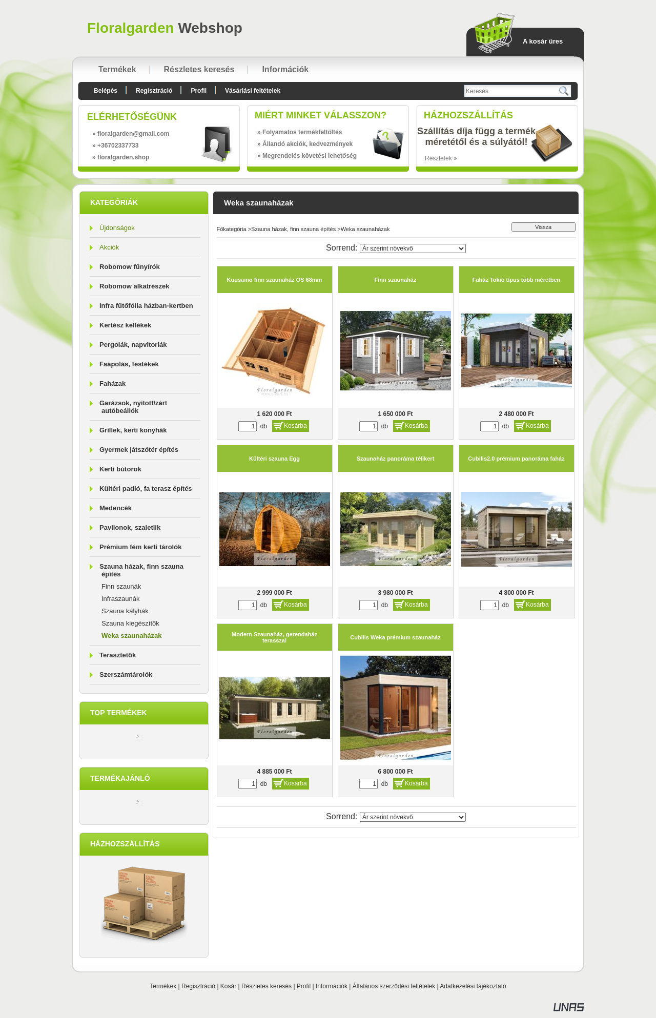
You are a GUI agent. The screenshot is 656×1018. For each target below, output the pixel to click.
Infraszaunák (120, 599)
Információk (331, 986)
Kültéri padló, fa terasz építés (145, 488)
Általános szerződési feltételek (394, 986)
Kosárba (295, 425)
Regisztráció (198, 986)
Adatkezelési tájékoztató (473, 986)
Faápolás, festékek (129, 364)
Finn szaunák (121, 586)
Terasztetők (117, 655)
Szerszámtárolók (125, 674)
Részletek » (441, 158)
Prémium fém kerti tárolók (140, 547)
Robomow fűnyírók (129, 267)
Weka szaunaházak (131, 635)
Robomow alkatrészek (134, 286)
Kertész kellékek (125, 325)
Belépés (105, 90)
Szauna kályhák (125, 611)
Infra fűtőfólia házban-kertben (146, 305)
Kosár (228, 986)
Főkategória (232, 229)
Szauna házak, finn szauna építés (293, 229)
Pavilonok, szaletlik (129, 527)
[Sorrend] (413, 248)
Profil (304, 986)
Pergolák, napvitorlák (133, 344)
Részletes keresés (266, 986)
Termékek (163, 986)
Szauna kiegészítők (130, 623)
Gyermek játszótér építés (138, 449)
